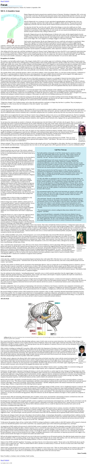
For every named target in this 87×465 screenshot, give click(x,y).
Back (2, 1)
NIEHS (7, 1)
